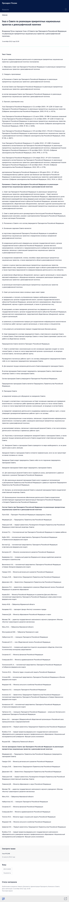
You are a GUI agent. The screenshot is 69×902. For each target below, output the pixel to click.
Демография (7, 869)
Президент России (9, 3)
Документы (26, 886)
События (4, 15)
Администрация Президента (39, 886)
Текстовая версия (7, 891)
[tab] (3, 899)
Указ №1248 (6, 853)
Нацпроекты (7, 873)
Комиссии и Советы (54, 886)
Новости (5, 9)
